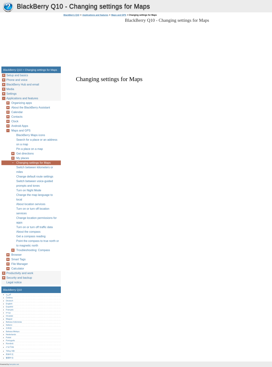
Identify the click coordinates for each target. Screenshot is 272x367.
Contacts (16, 116)
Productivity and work (19, 273)
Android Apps (19, 125)
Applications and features (95, 15)
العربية (8, 294)
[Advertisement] (92, 42)
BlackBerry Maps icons (30, 135)
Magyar (9, 319)
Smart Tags (18, 259)
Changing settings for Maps (33, 162)
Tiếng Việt (10, 351)
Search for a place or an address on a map (36, 142)
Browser (16, 254)
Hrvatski (9, 316)
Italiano (9, 325)
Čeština (9, 298)
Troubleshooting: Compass (33, 250)
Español (9, 307)
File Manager (19, 263)
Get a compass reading (30, 236)
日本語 (9, 328)
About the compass (28, 231)
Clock (14, 121)
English (9, 304)
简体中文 (10, 354)
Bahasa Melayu (12, 331)
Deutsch (9, 301)
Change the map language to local (34, 197)
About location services (30, 204)
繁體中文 (10, 358)
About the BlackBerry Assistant (30, 107)
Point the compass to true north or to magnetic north (37, 243)
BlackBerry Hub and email (22, 84)
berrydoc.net (14, 364)
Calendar (17, 112)
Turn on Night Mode (28, 190)
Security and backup (19, 277)
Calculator (17, 268)
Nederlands (11, 334)
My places (22, 158)
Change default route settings (34, 176)
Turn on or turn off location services (32, 211)
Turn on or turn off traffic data (34, 227)
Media (10, 89)
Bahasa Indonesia (14, 322)
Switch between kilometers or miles (34, 169)
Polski (8, 337)
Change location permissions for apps (36, 220)
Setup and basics (17, 75)
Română (9, 343)
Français (9, 310)
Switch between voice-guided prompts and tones (34, 183)
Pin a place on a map (29, 148)
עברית (8, 313)
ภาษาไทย (10, 347)
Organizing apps (21, 102)
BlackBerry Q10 (8, 7)
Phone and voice (16, 79)
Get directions (25, 153)
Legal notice (14, 282)
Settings (11, 93)
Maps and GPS (118, 15)
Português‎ (10, 340)
